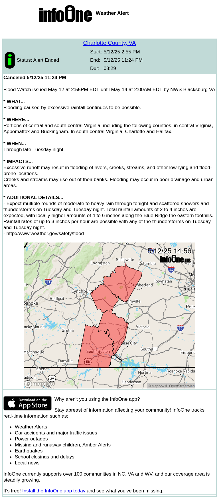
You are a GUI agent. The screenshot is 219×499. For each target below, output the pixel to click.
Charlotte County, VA (109, 43)
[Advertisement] (109, 31)
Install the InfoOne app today (54, 491)
